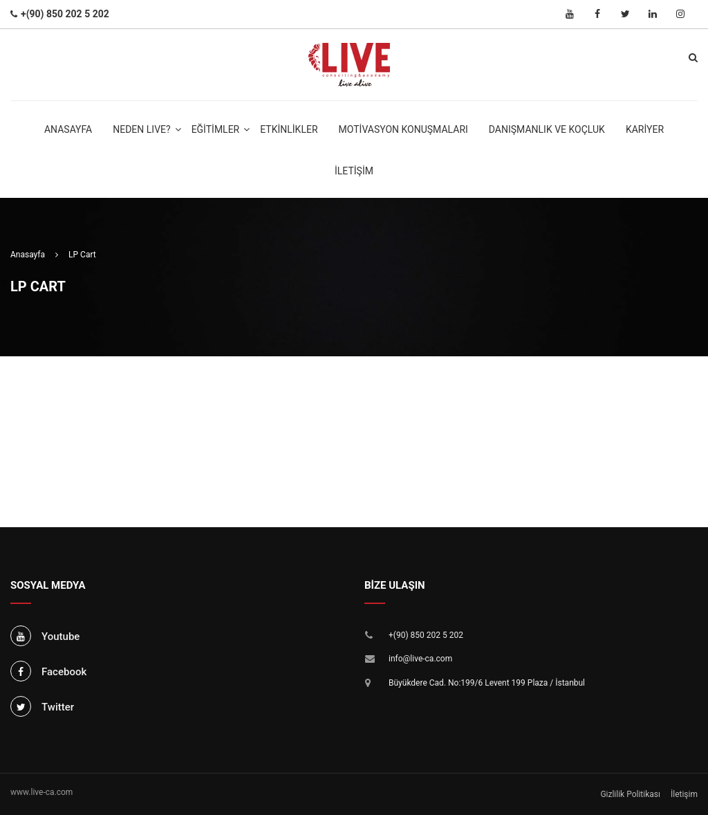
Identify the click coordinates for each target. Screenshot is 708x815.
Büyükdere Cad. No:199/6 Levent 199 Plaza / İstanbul (487, 683)
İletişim (354, 170)
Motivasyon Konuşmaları (403, 129)
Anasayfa (68, 129)
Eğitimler (216, 129)
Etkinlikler (288, 129)
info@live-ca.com (420, 658)
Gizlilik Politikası (630, 794)
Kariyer (645, 129)
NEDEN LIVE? (141, 129)
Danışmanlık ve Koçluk (547, 129)
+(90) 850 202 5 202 (426, 635)
